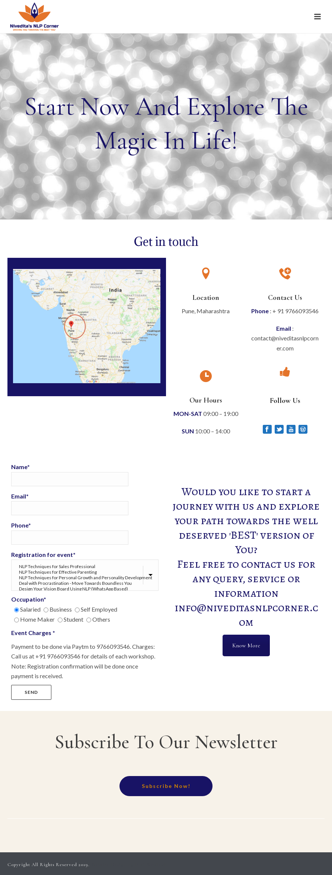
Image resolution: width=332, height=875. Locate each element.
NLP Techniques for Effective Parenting (85, 572)
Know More (246, 645)
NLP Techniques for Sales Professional (85, 566)
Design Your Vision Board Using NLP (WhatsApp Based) (85, 589)
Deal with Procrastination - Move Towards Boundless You (85, 583)
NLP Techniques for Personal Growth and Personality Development (85, 577)
